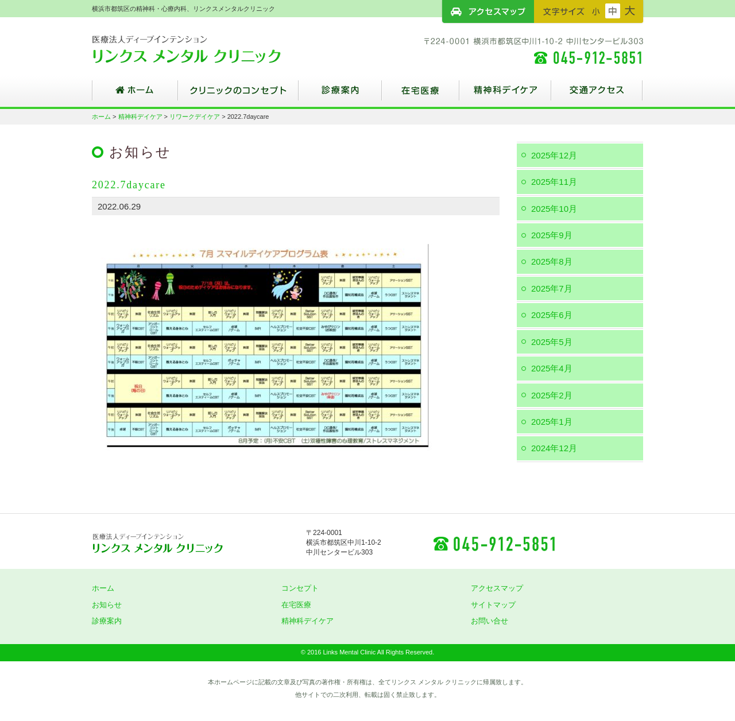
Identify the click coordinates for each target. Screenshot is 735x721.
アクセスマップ (488, 11)
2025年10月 (554, 209)
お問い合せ (489, 621)
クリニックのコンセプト (238, 94)
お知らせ (107, 604)
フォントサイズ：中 (612, 10)
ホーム (135, 94)
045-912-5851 (494, 543)
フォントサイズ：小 (596, 10)
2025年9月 (551, 235)
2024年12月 (554, 448)
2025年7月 (551, 288)
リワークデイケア (194, 116)
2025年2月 (551, 395)
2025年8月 (551, 261)
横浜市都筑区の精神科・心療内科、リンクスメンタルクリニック (207, 49)
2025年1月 (551, 422)
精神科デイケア (505, 94)
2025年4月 (551, 368)
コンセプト (300, 588)
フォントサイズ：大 (629, 10)
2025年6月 (551, 315)
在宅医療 (420, 94)
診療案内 (340, 94)
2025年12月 (554, 155)
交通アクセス (597, 94)
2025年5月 (551, 342)
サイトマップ (493, 604)
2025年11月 (554, 182)
